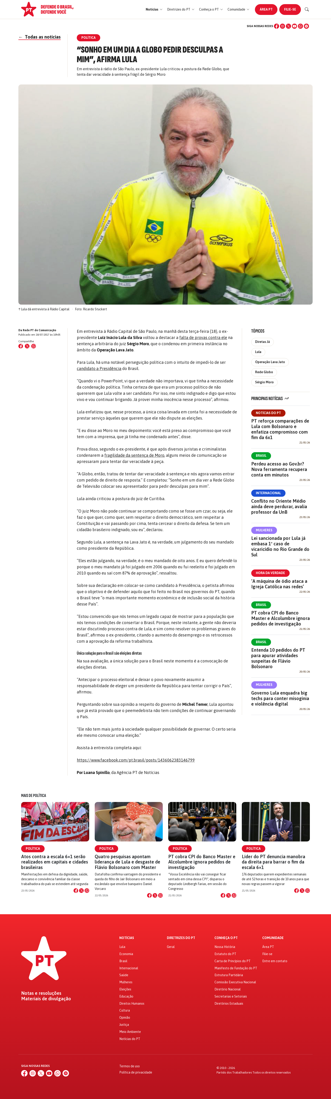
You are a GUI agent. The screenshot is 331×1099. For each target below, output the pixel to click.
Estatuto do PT (225, 954)
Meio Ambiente (130, 1032)
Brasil (261, 455)
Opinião (124, 1017)
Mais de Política (33, 795)
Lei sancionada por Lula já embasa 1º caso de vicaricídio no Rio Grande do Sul (280, 546)
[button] (154, 9)
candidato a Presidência (99, 368)
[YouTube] (294, 26)
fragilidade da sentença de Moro (134, 455)
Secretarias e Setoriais (230, 996)
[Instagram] (282, 26)
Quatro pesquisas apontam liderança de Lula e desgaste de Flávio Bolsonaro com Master (127, 862)
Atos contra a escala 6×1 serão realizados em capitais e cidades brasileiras (54, 862)
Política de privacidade (135, 1072)
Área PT (266, 9)
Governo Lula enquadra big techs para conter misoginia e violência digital (280, 698)
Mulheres (264, 530)
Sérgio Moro (264, 382)
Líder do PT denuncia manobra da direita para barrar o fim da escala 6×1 (273, 862)
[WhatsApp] (300, 26)
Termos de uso (129, 1066)
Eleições (125, 989)
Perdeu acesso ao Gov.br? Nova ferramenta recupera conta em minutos (279, 469)
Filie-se (290, 9)
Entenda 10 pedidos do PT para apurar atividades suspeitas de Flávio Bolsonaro (278, 658)
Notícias (126, 938)
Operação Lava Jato (270, 362)
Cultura (124, 1010)
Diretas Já (262, 342)
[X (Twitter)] (288, 26)
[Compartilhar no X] (81, 890)
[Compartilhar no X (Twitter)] (27, 346)
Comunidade (273, 938)
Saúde (123, 975)
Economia (126, 954)
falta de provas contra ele (203, 337)
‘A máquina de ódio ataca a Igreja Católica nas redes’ (279, 583)
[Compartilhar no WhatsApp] (33, 346)
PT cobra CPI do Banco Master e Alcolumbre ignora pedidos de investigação (280, 618)
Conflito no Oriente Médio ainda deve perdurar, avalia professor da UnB (279, 506)
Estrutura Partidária (228, 975)
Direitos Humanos (131, 1003)
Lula (258, 352)
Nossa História (224, 947)
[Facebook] (276, 26)
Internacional (268, 493)
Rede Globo (264, 372)
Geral (171, 947)
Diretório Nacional (227, 989)
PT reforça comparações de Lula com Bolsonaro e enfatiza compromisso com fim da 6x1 (280, 429)
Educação (126, 996)
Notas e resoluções (41, 993)
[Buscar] (307, 9)
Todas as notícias (39, 36)
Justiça (124, 1024)
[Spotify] (306, 26)
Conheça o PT (226, 938)
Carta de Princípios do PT (232, 961)
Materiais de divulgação (46, 998)
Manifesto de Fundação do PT (235, 968)
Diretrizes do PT (181, 938)
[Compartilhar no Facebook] (20, 346)
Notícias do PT (268, 413)
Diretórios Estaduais (228, 1003)
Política (33, 848)
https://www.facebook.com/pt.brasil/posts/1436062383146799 (136, 760)
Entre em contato (274, 961)
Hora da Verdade (270, 573)
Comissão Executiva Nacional (235, 982)
